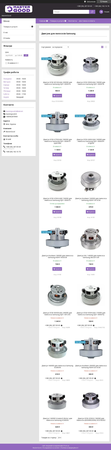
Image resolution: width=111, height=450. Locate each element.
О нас (58, 26)
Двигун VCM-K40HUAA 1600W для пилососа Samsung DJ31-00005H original (91, 141)
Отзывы (6, 38)
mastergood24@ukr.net (14, 111)
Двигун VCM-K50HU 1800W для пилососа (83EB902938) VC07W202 (91, 419)
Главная (42, 21)
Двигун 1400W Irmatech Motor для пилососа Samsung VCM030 (57, 419)
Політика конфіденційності (69, 448)
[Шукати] (92, 12)
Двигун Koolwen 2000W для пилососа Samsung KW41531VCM (91, 366)
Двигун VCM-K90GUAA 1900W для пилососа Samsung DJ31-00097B (91, 83)
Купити (58, 96)
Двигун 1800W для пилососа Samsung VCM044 (57, 366)
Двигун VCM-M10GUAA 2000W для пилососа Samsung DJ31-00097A (57, 83)
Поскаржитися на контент (51, 448)
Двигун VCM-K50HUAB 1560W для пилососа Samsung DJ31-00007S (57, 199)
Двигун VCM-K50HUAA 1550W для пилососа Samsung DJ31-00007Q (91, 313)
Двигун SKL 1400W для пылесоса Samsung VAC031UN (91, 256)
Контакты (72, 21)
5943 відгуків (91, 1)
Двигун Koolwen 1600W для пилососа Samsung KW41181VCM (91, 199)
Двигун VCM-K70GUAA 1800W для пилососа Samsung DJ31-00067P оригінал (57, 141)
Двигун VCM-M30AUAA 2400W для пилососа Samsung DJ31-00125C (57, 313)
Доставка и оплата (87, 21)
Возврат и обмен (46, 26)
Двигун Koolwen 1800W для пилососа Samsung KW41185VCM (57, 256)
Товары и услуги (57, 21)
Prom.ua (66, 446)
